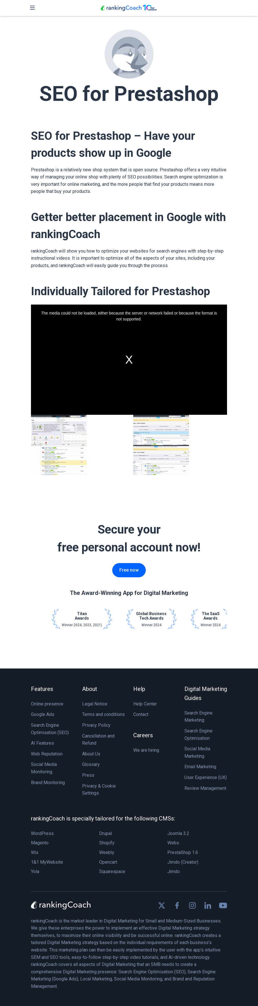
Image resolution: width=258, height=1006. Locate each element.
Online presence (47, 704)
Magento (40, 842)
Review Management (205, 788)
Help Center (145, 704)
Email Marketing (200, 766)
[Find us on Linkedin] (208, 905)
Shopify (107, 842)
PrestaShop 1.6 (182, 852)
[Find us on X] (162, 905)
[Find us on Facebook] (177, 905)
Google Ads (42, 714)
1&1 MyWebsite (47, 862)
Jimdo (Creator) (182, 862)
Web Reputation (47, 754)
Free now (129, 570)
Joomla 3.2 (178, 833)
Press (88, 775)
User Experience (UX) (205, 777)
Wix (34, 852)
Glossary (91, 764)
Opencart (108, 862)
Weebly (106, 852)
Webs (173, 842)
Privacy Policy (96, 725)
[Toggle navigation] (32, 8)
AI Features (42, 743)
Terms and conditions (103, 714)
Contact (140, 714)
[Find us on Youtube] (223, 905)
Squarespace (112, 871)
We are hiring (146, 750)
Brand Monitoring (48, 782)
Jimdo (173, 871)
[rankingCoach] (129, 8)
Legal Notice (94, 704)
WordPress (42, 833)
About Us (91, 754)
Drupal (105, 833)
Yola (35, 871)
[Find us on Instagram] (192, 905)
